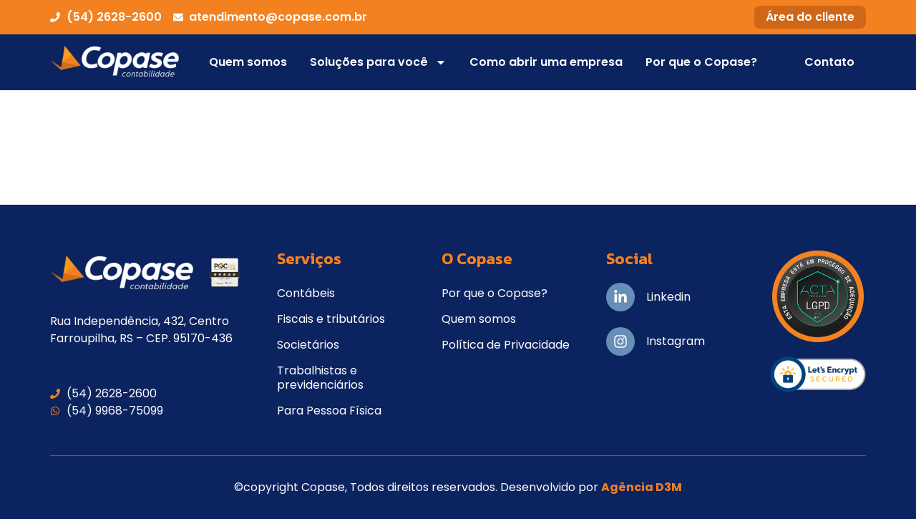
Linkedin (668, 296)
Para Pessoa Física (329, 410)
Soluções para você (378, 62)
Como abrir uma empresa (546, 62)
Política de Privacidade (506, 344)
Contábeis (306, 293)
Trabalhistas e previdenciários (320, 377)
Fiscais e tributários (331, 319)
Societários (308, 344)
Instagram (675, 341)
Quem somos (248, 62)
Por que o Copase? (701, 62)
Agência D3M (641, 487)
